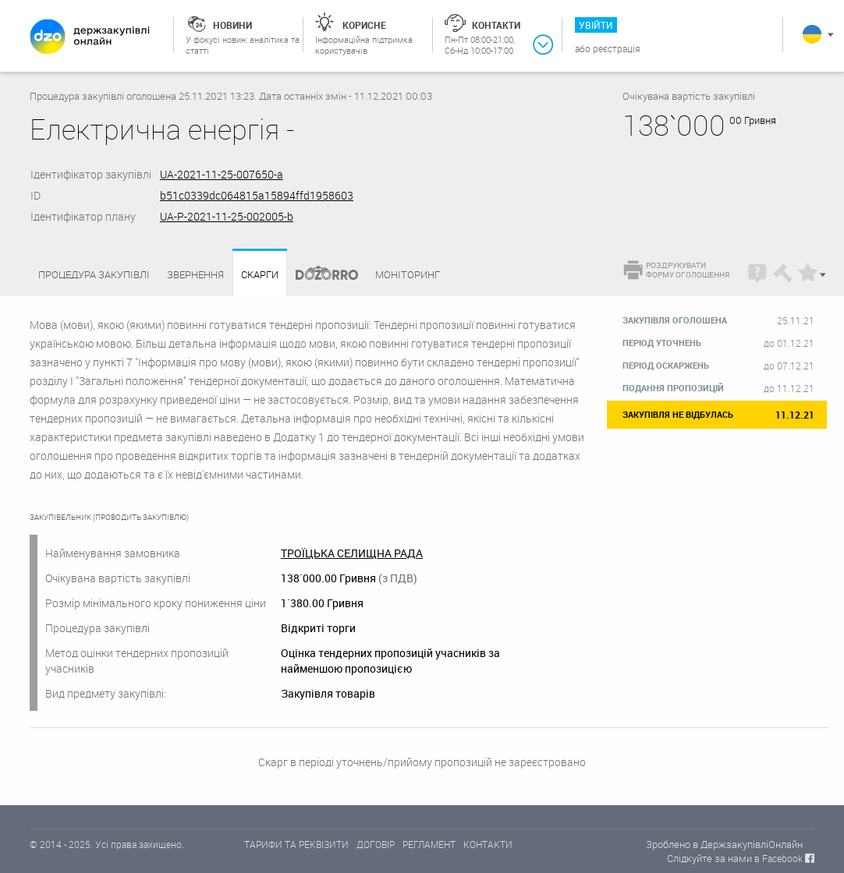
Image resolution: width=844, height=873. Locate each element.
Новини (232, 24)
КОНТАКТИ (487, 844)
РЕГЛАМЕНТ (429, 844)
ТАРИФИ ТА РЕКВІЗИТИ (296, 844)
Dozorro (320, 275)
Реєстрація (616, 48)
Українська (812, 34)
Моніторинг (407, 274)
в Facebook (778, 858)
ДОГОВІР (375, 844)
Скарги (259, 275)
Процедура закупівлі (94, 274)
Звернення (195, 274)
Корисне (364, 24)
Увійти (596, 25)
